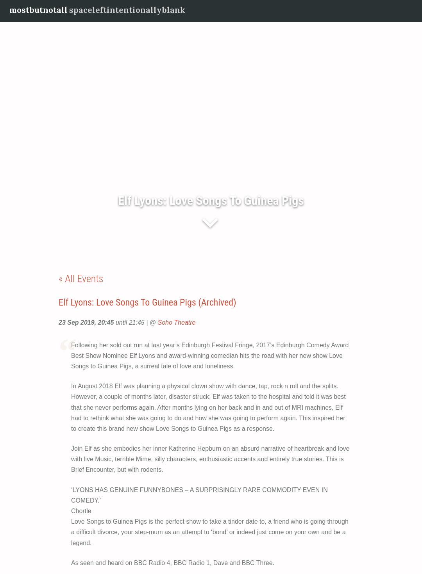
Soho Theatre (176, 322)
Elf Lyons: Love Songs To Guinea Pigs (211, 200)
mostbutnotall (38, 10)
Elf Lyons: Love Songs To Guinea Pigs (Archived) (147, 302)
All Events (84, 278)
